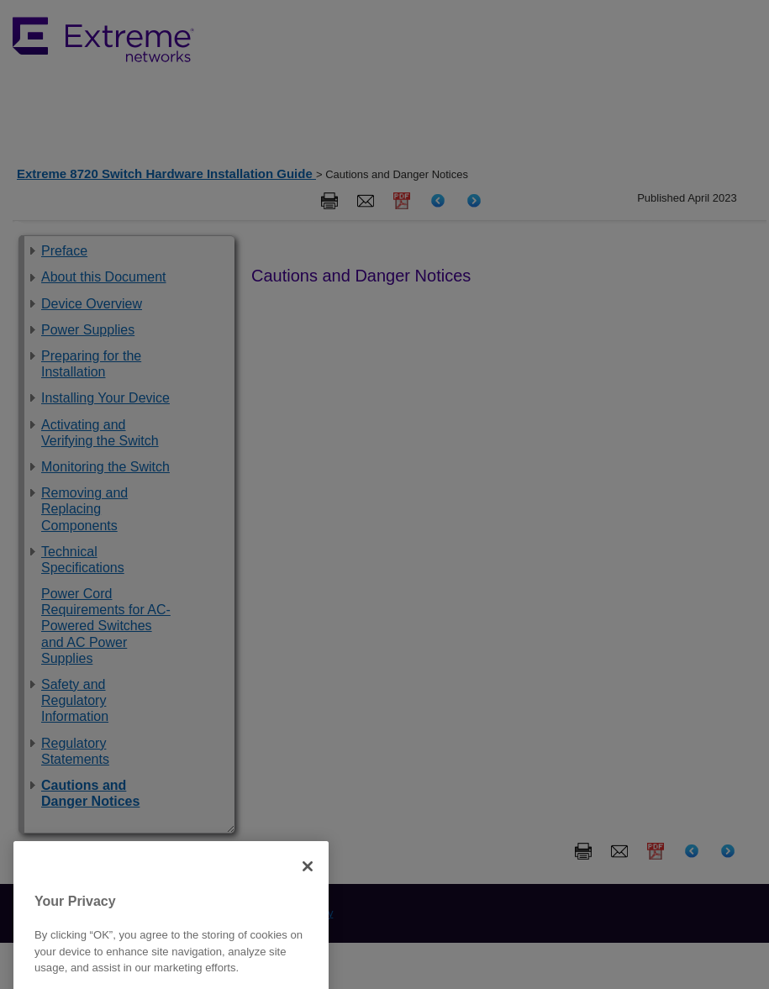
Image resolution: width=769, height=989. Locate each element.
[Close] (307, 881)
